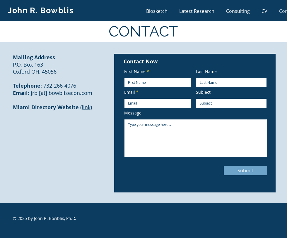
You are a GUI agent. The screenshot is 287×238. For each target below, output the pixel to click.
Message (132, 113)
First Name (135, 72)
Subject (203, 92)
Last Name (206, 72)
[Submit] (245, 170)
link (86, 107)
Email (129, 92)
